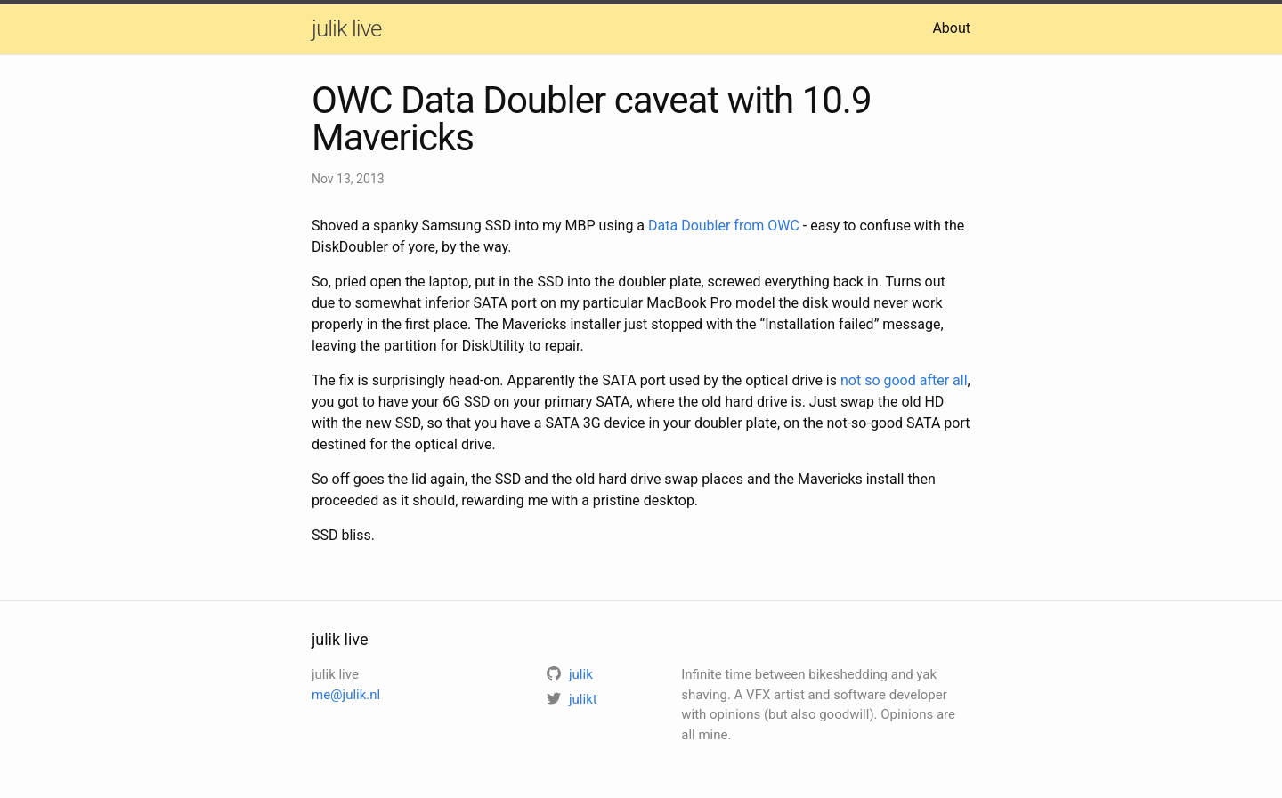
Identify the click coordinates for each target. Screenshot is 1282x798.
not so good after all (904, 380)
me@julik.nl (346, 695)
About (951, 28)
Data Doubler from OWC (723, 225)
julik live (346, 28)
